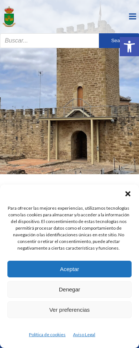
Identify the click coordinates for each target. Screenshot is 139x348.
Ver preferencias (69, 310)
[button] (129, 46)
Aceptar (69, 269)
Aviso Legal (84, 334)
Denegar (69, 289)
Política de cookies (47, 334)
